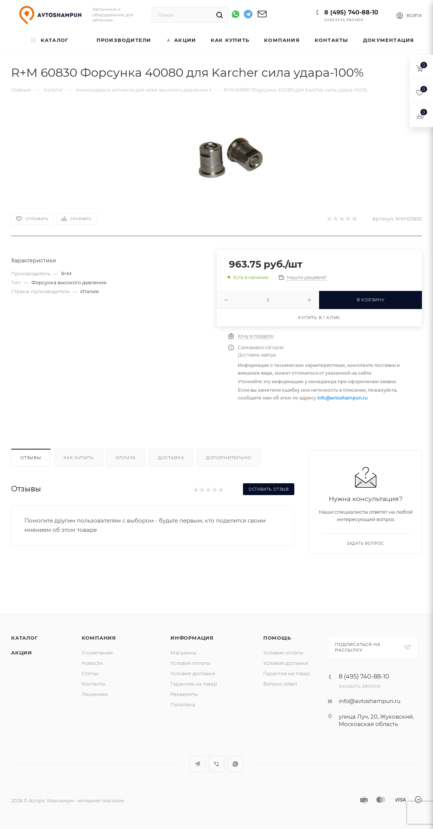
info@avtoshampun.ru (342, 398)
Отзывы (30, 457)
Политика (182, 704)
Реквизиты (184, 694)
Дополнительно (228, 457)
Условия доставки (192, 673)
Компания (99, 638)
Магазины (183, 653)
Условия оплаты (190, 663)
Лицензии (95, 694)
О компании (97, 653)
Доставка (171, 457)
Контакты (93, 684)
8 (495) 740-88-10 (351, 12)
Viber (216, 764)
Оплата (126, 457)
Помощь (277, 638)
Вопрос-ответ (280, 684)
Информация (192, 638)
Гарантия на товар (193, 684)
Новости (92, 663)
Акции (21, 653)
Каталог (24, 638)
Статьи (90, 673)
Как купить (79, 457)
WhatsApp (235, 764)
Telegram (198, 764)
